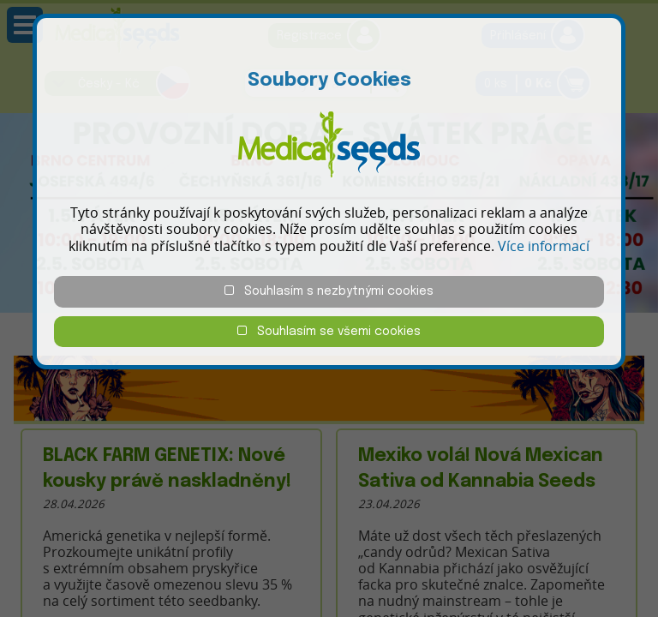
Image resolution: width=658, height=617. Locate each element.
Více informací (543, 246)
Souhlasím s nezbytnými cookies (329, 291)
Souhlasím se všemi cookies (329, 331)
